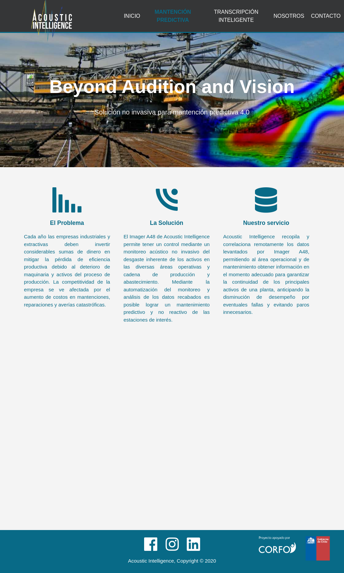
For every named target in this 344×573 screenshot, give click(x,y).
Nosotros (288, 16)
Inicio (132, 16)
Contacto (326, 16)
